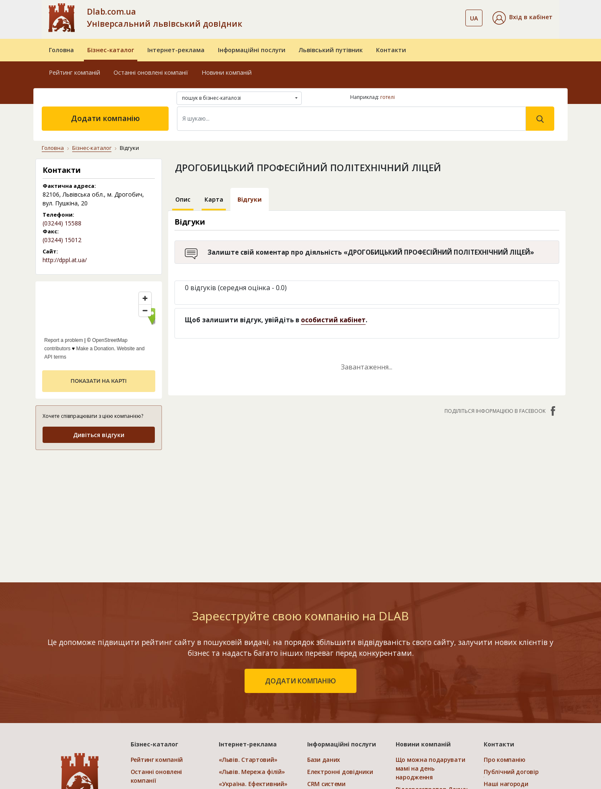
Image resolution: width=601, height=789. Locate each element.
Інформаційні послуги (251, 50)
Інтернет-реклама (176, 50)
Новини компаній (227, 72)
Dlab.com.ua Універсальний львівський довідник (164, 17)
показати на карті (98, 381)
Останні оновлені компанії (151, 72)
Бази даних (323, 760)
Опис (182, 199)
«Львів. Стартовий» (248, 760)
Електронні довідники (340, 772)
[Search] (351, 118)
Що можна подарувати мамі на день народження (430, 768)
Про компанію (504, 760)
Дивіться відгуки (98, 435)
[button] (522, 18)
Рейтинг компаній (74, 72)
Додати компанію (105, 118)
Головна (61, 50)
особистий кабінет (333, 320)
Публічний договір (511, 772)
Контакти (391, 50)
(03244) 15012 (62, 240)
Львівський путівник (331, 50)
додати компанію (300, 680)
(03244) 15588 (62, 223)
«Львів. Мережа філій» (252, 772)
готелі (387, 97)
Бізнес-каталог (110, 50)
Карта (214, 199)
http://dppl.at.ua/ (65, 260)
